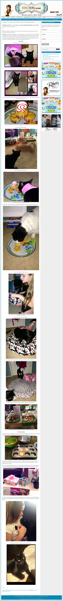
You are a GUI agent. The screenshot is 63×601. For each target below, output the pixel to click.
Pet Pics (15, 590)
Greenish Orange (45, 596)
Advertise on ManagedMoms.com (38, 598)
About (8, 17)
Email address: (51, 31)
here (29, 435)
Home (3, 17)
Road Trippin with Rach (26, 19)
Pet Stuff (46, 19)
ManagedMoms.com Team (30, 17)
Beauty (13, 19)
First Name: (51, 35)
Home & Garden (55, 19)
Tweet (3, 587)
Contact (39, 17)
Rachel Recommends (39, 19)
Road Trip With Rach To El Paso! (48, 59)
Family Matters (18, 19)
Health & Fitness (8, 19)
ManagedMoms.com (15, 8)
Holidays (33, 19)
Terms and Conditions (28, 598)
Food (3, 19)
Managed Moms (11, 590)
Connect (13, 17)
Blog (44, 17)
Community (19, 17)
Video (50, 19)
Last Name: (51, 40)
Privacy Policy (21, 598)
